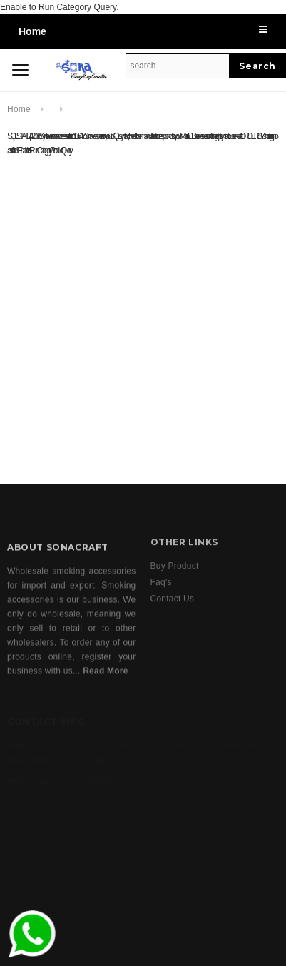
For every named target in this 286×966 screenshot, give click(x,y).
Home (32, 31)
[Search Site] (178, 65)
